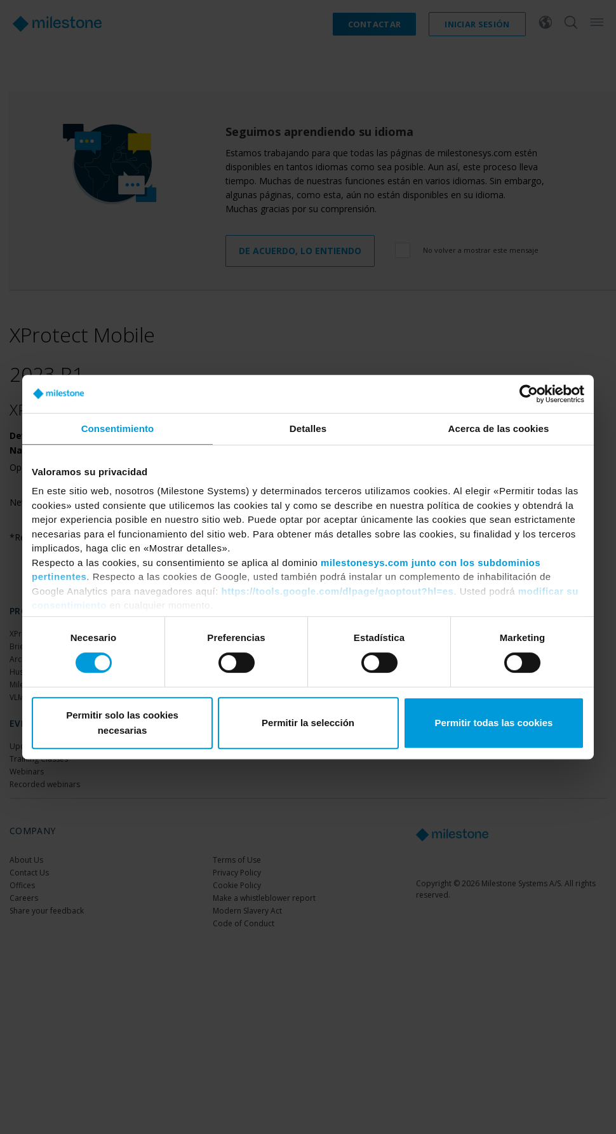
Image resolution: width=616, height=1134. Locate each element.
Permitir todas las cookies (494, 722)
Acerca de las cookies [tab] (498, 428)
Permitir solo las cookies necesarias (122, 723)
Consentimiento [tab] (117, 428)
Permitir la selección (308, 722)
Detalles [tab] (308, 428)
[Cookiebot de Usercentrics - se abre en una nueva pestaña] (528, 393)
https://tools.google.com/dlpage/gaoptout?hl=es (338, 591)
